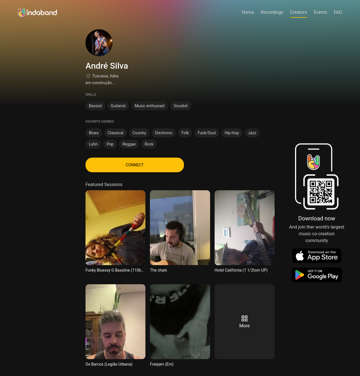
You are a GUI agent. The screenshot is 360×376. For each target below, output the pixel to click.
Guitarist (118, 106)
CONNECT (135, 165)
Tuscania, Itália (105, 76)
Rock (149, 144)
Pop (110, 144)
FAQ (338, 12)
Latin (93, 144)
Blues (94, 133)
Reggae (129, 144)
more (244, 325)
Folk (185, 133)
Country (139, 133)
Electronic (163, 133)
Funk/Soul (206, 133)
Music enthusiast (150, 106)
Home (248, 12)
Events (320, 12)
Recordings (272, 12)
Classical (115, 133)
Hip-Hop (232, 133)
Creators (298, 12)
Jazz (252, 133)
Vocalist (181, 106)
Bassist (95, 106)
